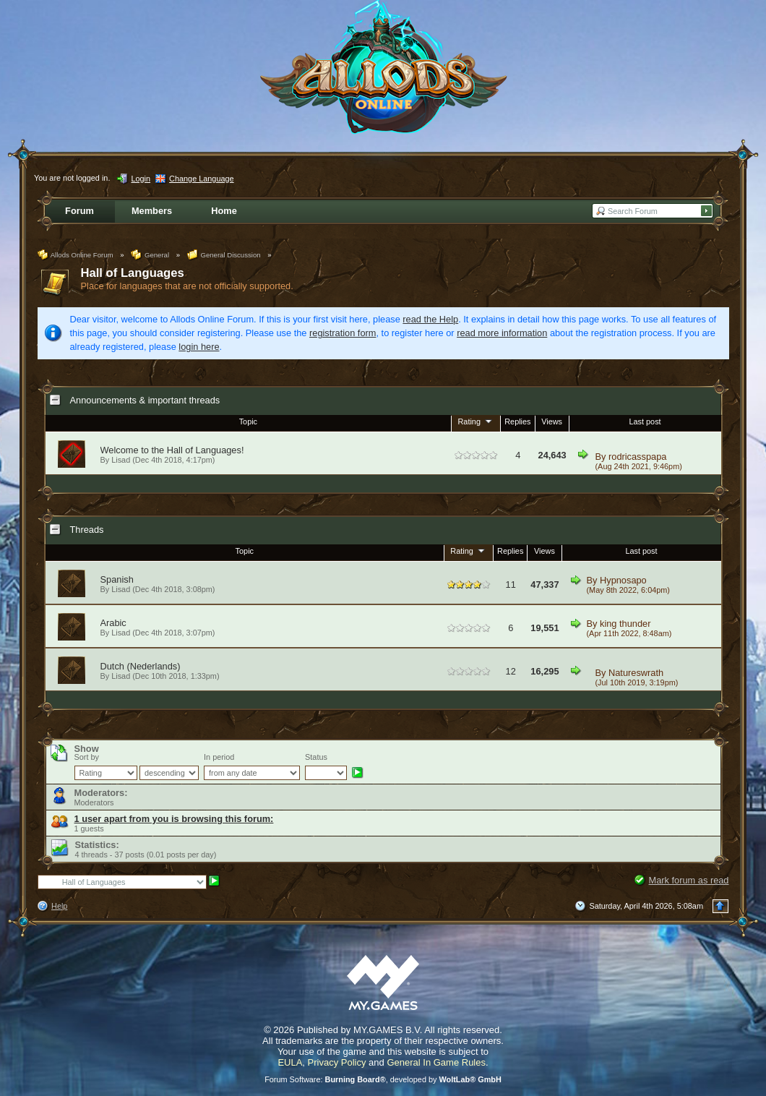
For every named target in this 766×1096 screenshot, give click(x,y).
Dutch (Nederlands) (140, 666)
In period (219, 757)
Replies (517, 421)
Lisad (120, 589)
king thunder (625, 623)
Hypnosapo (623, 580)
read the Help (430, 319)
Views (551, 421)
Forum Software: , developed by (383, 1079)
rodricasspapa (637, 456)
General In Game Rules (436, 1062)
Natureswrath (635, 672)
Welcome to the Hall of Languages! (172, 450)
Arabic (113, 622)
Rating (476, 421)
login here (198, 346)
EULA (289, 1062)
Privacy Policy (337, 1062)
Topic (248, 421)
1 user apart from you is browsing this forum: (174, 818)
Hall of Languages (132, 273)
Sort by (86, 757)
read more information (502, 332)
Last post (645, 421)
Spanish (117, 579)
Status (316, 757)
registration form (342, 332)
